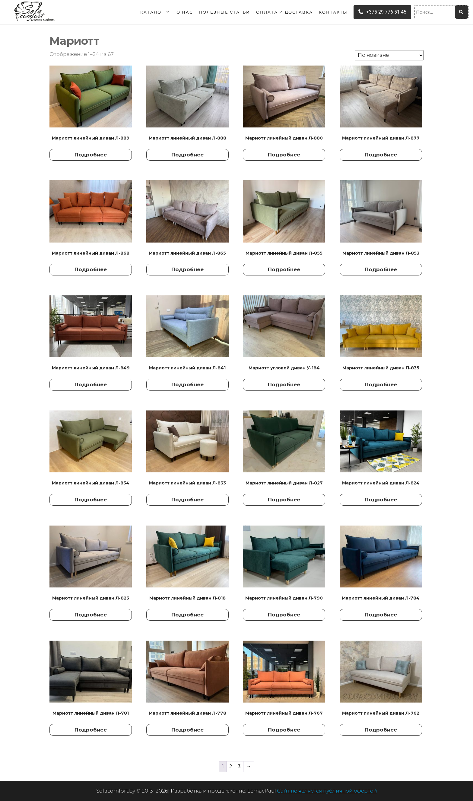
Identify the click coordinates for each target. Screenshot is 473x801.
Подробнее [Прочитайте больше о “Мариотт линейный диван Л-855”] (284, 269)
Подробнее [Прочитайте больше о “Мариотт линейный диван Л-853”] (381, 269)
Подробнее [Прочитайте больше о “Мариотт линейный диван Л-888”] (187, 155)
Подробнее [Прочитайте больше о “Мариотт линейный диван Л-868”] (91, 269)
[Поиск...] (441, 12)
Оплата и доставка (284, 12)
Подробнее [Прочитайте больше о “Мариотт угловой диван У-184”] (284, 384)
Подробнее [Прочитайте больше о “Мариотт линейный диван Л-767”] (284, 730)
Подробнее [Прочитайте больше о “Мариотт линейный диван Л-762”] (381, 730)
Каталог (155, 12)
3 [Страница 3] (239, 766)
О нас (184, 12)
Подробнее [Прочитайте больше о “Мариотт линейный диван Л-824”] (381, 500)
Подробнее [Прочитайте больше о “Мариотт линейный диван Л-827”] (284, 500)
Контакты (333, 12)
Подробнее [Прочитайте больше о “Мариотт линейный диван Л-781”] (91, 730)
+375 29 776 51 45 (382, 12)
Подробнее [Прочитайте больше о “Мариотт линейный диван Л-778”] (187, 730)
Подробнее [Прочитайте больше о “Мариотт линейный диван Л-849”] (91, 384)
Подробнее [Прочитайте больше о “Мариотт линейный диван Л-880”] (284, 155)
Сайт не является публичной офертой (327, 791)
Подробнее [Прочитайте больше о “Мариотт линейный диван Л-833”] (187, 500)
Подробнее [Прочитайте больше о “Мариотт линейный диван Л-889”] (91, 155)
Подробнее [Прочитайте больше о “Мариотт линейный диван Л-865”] (187, 269)
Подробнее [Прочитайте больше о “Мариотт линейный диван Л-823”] (91, 615)
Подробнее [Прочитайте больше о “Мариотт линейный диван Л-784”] (381, 615)
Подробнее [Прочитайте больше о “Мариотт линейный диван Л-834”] (91, 500)
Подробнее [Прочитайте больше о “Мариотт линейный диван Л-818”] (187, 615)
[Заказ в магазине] (389, 55)
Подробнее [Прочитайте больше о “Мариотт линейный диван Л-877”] (381, 155)
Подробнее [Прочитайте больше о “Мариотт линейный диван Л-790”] (284, 615)
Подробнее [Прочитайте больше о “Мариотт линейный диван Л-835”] (381, 384)
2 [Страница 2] (230, 766)
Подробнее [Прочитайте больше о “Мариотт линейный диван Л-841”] (187, 384)
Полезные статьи (224, 12)
